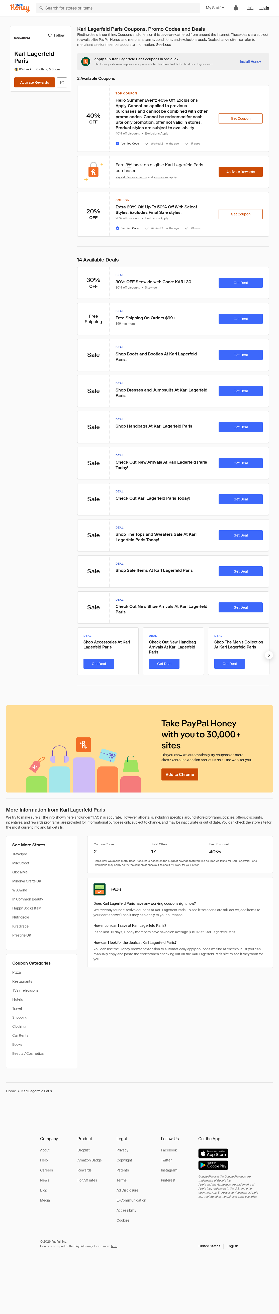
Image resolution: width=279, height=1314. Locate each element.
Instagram (169, 1170)
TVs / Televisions (25, 990)
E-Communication (131, 1200)
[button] (218, 1246)
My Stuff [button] (215, 8)
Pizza (16, 972)
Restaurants (22, 981)
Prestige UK (21, 935)
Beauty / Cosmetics (28, 1053)
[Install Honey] (250, 62)
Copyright (124, 1160)
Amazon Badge (89, 1160)
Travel (17, 1008)
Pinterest (168, 1180)
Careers (46, 1170)
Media (45, 1200)
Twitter (166, 1160)
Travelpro (19, 854)
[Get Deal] (241, 283)
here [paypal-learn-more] (114, 1246)
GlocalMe (20, 872)
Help (44, 1160)
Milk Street (20, 863)
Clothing (19, 1026)
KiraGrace (20, 926)
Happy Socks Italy (26, 908)
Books (17, 1044)
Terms (122, 1180)
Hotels (17, 999)
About (45, 1150)
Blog (43, 1190)
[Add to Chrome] (179, 774)
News (44, 1180)
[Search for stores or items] (118, 8)
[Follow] (56, 35)
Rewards (84, 1170)
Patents (123, 1170)
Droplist (83, 1150)
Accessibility (126, 1210)
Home (11, 1091)
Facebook (169, 1150)
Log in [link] (264, 8)
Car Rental (20, 1035)
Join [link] (250, 8)
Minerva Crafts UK (26, 881)
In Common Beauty (27, 899)
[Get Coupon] (241, 118)
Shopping (19, 1017)
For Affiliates (87, 1180)
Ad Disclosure (127, 1190)
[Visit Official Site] (62, 82)
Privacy (122, 1150)
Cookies (123, 1220)
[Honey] (20, 8)
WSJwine (19, 890)
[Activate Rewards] (34, 82)
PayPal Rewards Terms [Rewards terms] (131, 177)
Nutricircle (20, 917)
